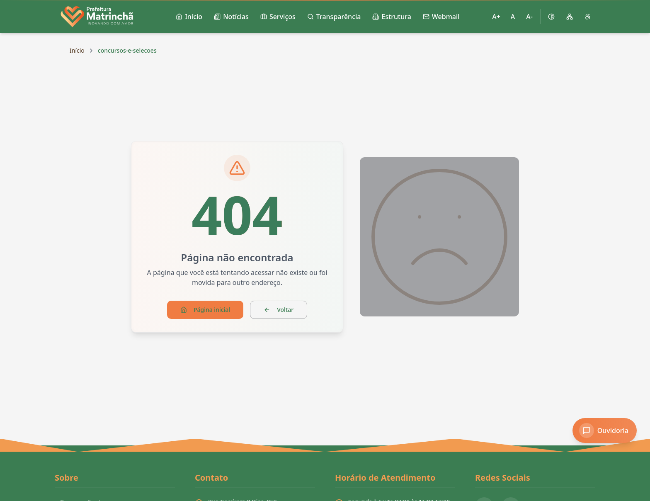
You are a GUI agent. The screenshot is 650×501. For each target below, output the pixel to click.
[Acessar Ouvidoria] (604, 430)
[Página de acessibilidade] (587, 16)
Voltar (278, 310)
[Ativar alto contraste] (551, 16)
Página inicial (205, 310)
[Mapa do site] (569, 16)
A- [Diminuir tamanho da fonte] (529, 16)
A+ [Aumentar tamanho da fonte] (496, 16)
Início (77, 50)
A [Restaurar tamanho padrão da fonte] (513, 16)
